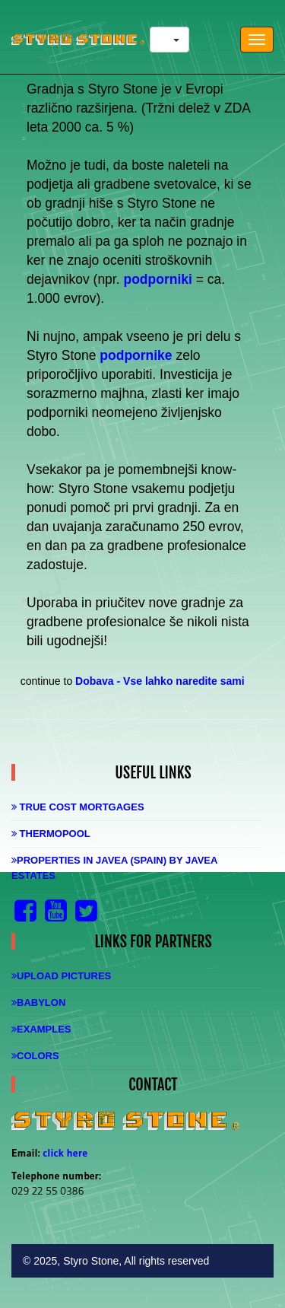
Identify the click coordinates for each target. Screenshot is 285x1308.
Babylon (38, 1002)
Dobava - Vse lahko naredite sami (160, 681)
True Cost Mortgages (77, 807)
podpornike (136, 355)
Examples (41, 1029)
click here (65, 1153)
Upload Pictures (61, 976)
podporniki (157, 279)
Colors (35, 1055)
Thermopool (50, 833)
